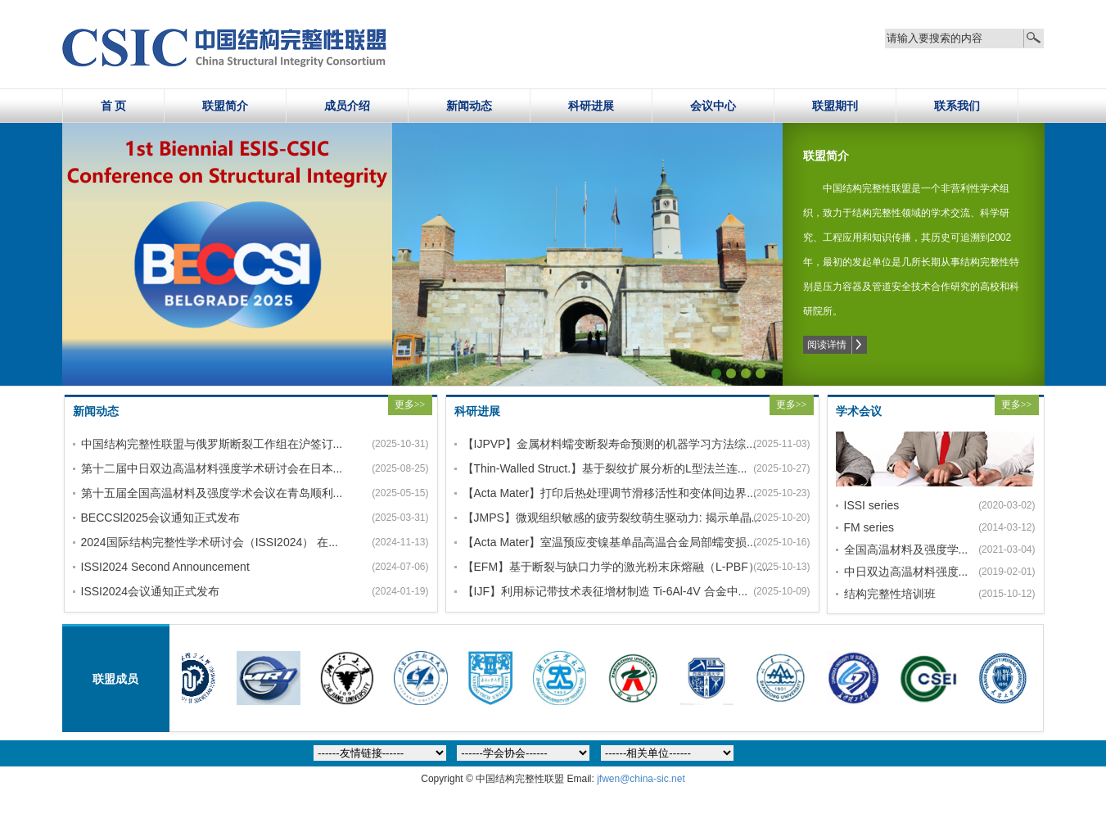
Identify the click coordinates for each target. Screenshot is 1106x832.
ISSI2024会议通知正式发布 (150, 591)
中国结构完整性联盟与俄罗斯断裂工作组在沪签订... (208, 443)
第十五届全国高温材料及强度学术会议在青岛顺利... (208, 493)
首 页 (114, 105)
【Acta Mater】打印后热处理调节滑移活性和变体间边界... (589, 493)
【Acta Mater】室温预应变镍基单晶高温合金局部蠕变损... (589, 542)
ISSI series (872, 505)
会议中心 (713, 105)
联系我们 (957, 105)
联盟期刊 (835, 105)
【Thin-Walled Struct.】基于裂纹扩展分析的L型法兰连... (589, 468)
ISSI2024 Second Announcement (165, 566)
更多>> (410, 404)
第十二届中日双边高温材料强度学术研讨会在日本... (208, 468)
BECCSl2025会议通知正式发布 (161, 517)
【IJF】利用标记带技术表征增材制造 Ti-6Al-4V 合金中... (589, 591)
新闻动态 (469, 105)
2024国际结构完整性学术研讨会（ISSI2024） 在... (208, 542)
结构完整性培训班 (890, 593)
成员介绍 (347, 105)
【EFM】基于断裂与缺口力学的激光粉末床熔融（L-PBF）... (589, 566)
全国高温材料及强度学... (897, 549)
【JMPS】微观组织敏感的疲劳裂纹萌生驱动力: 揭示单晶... (589, 517)
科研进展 (591, 105)
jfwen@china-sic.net (641, 779)
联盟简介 (225, 105)
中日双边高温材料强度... (897, 571)
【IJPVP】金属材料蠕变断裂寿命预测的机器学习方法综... (589, 443)
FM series (869, 527)
